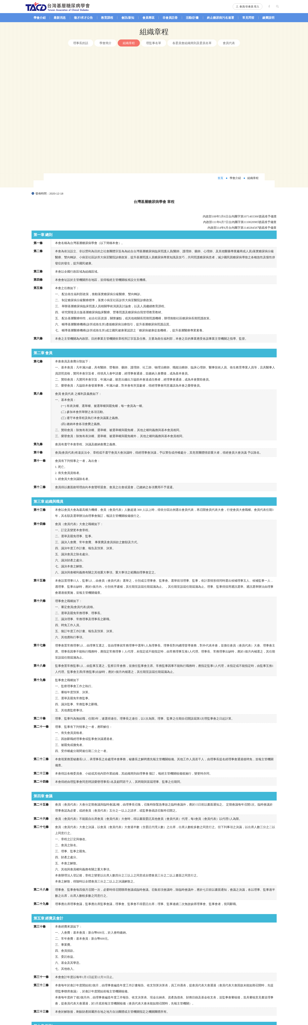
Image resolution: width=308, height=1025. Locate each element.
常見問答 (248, 17)
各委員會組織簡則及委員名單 (192, 43)
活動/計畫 (192, 17)
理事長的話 (80, 43)
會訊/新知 (127, 17)
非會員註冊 (170, 17)
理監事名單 (153, 43)
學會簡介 (105, 43)
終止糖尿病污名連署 (220, 17)
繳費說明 (268, 17)
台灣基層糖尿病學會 (58, 6)
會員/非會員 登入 (247, 6)
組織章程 (129, 43)
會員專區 (148, 17)
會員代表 (229, 43)
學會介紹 (40, 17)
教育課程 (107, 17)
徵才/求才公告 (83, 17)
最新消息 (60, 17)
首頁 (220, 57)
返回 (154, 943)
